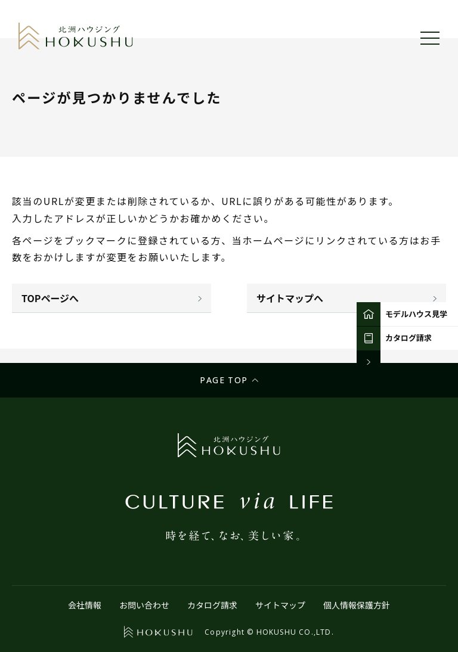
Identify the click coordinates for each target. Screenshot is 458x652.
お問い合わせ (144, 605)
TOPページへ (50, 298)
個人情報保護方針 (356, 605)
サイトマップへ (289, 298)
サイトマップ (280, 605)
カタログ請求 (212, 605)
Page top (223, 380)
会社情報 (84, 605)
